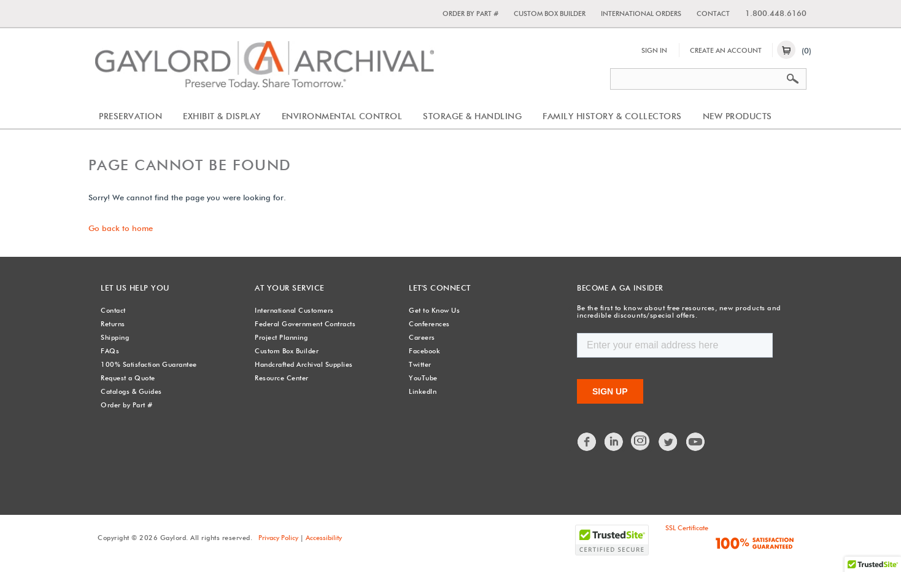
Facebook (424, 351)
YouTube (423, 378)
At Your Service (288, 287)
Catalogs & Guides (131, 391)
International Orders (641, 13)
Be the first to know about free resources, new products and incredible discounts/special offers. (673, 311)
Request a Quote (128, 378)
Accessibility (324, 537)
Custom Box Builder (550, 13)
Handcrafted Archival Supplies (304, 364)
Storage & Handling (472, 116)
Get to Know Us (434, 310)
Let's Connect (439, 287)
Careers (422, 337)
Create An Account (726, 50)
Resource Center (282, 378)
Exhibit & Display (222, 116)
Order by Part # (470, 13)
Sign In (654, 50)
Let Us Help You (133, 287)
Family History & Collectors (612, 116)
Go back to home (120, 228)
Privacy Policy (278, 537)
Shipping (115, 337)
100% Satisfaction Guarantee (149, 364)
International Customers (294, 310)
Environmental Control (342, 116)
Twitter (420, 364)
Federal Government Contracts (305, 323)
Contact (713, 13)
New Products (737, 116)
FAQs (110, 351)
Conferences (429, 323)
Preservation (130, 116)
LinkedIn (422, 391)
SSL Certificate (686, 527)
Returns (113, 323)
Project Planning (281, 337)
